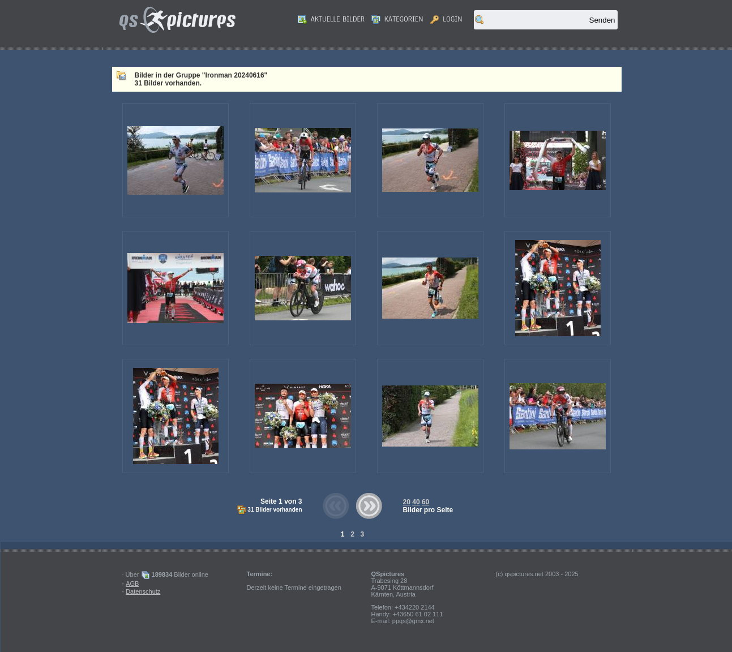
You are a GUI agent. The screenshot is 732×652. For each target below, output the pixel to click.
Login (446, 19)
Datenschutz (143, 591)
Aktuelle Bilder (331, 19)
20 (406, 502)
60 (425, 502)
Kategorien (397, 19)
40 (415, 502)
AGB (132, 583)
